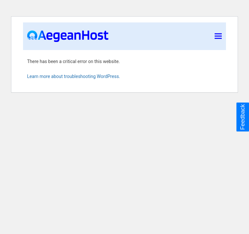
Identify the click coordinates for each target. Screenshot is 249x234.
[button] (218, 36)
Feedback (242, 117)
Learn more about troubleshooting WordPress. (73, 76)
